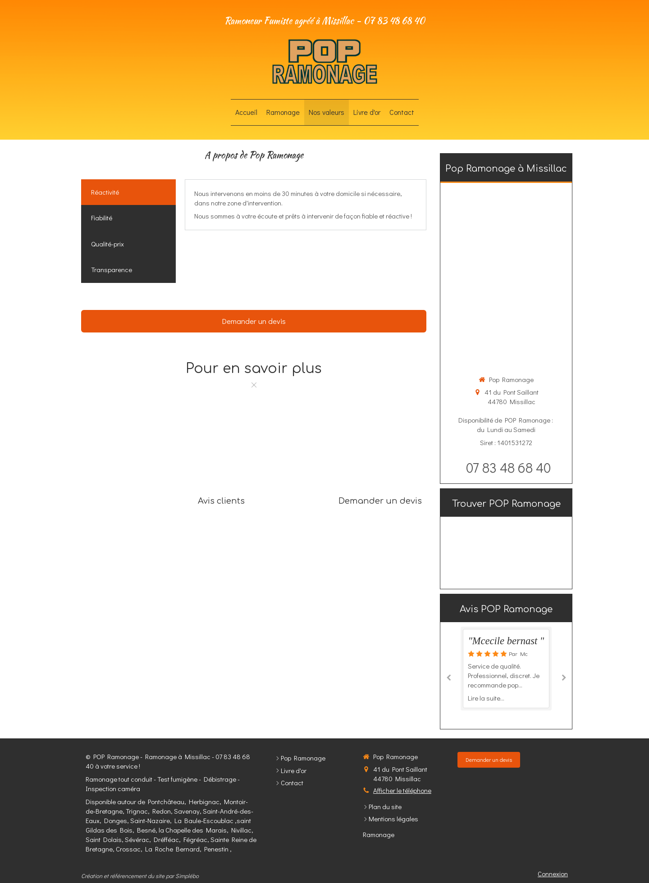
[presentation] (128, 192)
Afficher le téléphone (402, 790)
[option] (506, 668)
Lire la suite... (486, 697)
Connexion (553, 873)
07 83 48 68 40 (508, 467)
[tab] (128, 192)
